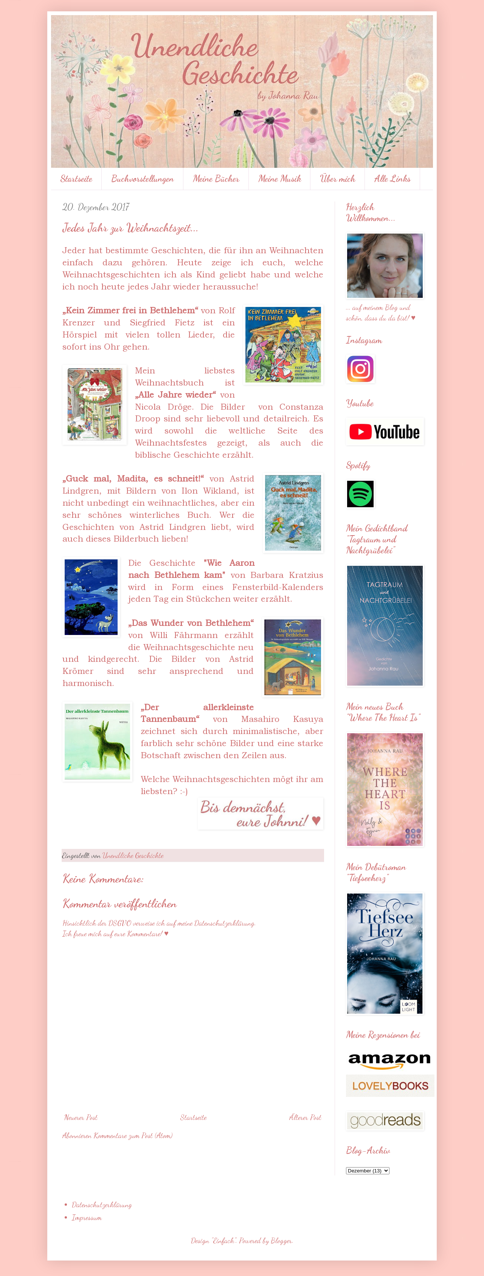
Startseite (76, 178)
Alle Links (392, 178)
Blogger (281, 1240)
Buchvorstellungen (142, 178)
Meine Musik (279, 178)
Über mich (337, 178)
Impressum (87, 1217)
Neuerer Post (81, 1117)
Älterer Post (305, 1117)
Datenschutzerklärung (102, 1204)
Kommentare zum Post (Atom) (132, 1135)
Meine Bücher (216, 178)
